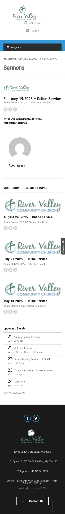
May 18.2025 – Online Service (25, 301)
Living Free (20, 381)
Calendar (32, 23)
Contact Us (62, 246)
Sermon (12, 58)
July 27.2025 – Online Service (25, 259)
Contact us (32, 501)
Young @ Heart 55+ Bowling (27, 337)
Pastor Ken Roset (41, 102)
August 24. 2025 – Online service (28, 217)
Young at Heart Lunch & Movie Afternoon (34, 370)
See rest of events (14, 393)
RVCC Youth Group (23, 348)
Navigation (16, 47)
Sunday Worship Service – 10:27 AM (32, 359)
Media (32, 30)
